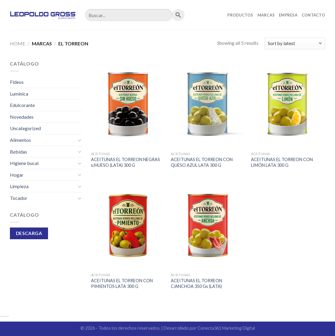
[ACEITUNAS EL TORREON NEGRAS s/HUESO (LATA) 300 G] (128, 104)
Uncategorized (25, 128)
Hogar (16, 175)
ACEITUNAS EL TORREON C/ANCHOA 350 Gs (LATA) (196, 283)
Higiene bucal (24, 163)
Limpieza (19, 186)
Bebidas (18, 151)
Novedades (22, 117)
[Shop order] (294, 43)
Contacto (313, 15)
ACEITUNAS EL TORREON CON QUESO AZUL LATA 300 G (202, 162)
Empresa (288, 15)
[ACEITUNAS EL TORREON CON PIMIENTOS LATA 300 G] (128, 225)
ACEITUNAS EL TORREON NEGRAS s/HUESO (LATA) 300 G (125, 162)
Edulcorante (22, 105)
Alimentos (20, 140)
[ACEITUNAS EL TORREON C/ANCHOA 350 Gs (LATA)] (208, 225)
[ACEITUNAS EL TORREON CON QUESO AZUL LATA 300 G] (208, 104)
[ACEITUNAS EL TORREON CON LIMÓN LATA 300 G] (288, 104)
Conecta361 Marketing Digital (226, 328)
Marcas (266, 15)
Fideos (17, 82)
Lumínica (19, 93)
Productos (240, 15)
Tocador (18, 198)
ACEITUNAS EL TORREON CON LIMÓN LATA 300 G (282, 162)
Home (17, 43)
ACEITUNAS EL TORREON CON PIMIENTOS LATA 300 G (122, 283)
